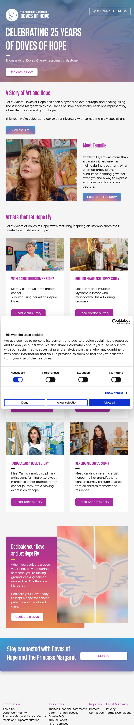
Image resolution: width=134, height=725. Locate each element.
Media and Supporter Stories (21, 720)
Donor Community (15, 713)
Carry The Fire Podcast (63, 713)
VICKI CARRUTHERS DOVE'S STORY (32, 278)
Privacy (111, 709)
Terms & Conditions (118, 713)
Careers (94, 709)
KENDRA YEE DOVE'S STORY (92, 463)
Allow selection (67, 402)
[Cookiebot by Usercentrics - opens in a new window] (114, 321)
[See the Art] (20, 130)
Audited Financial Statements (68, 709)
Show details (114, 393)
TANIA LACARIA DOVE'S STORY (30, 463)
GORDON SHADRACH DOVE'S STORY (97, 278)
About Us (8, 709)
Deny (24, 402)
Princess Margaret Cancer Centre (24, 716)
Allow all (109, 402)
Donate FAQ (56, 716)
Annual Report (58, 720)
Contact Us (96, 713)
